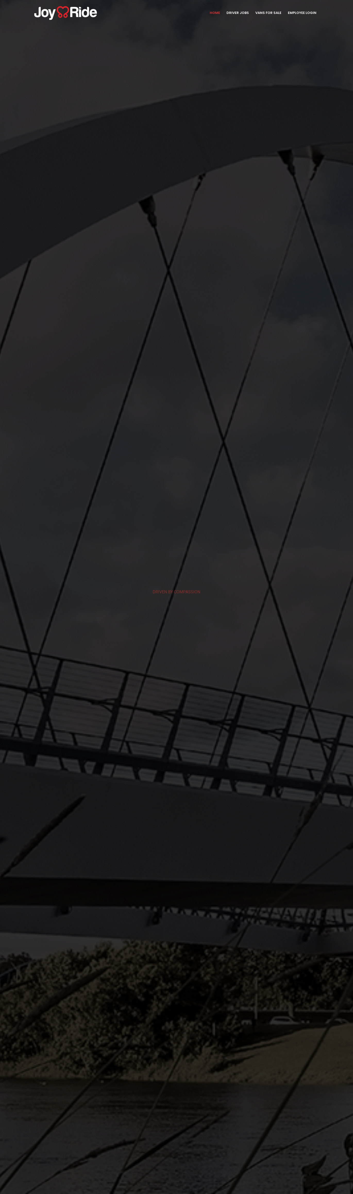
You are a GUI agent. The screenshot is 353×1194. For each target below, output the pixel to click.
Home (215, 12)
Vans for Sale (268, 12)
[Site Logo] (65, 13)
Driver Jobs (237, 12)
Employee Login (302, 12)
